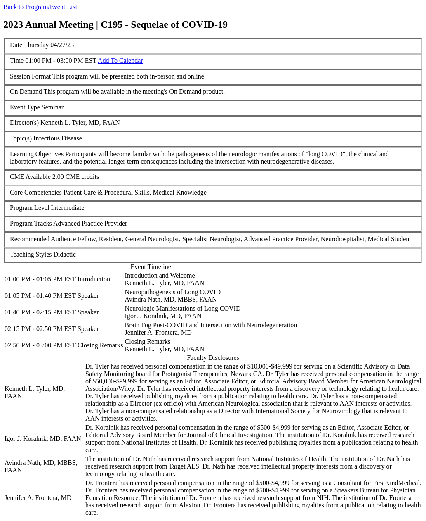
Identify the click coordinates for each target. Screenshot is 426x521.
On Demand (26, 91)
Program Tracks (31, 223)
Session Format (30, 76)
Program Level (29, 207)
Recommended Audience (43, 239)
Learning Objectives (37, 153)
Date (16, 44)
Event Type (25, 107)
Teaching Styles (31, 254)
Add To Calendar (120, 60)
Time (17, 60)
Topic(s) (21, 138)
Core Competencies (36, 192)
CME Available (30, 176)
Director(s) (24, 122)
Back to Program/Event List (40, 6)
